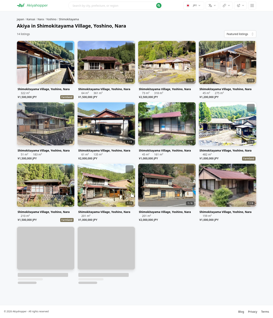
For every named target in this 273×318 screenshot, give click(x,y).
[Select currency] (193, 5)
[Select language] (212, 5)
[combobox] (115, 5)
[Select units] (226, 5)
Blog (241, 311)
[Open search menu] (115, 5)
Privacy (252, 311)
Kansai (31, 19)
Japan (20, 19)
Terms (265, 311)
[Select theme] (240, 5)
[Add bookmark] (69, 46)
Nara (41, 19)
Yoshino (51, 19)
